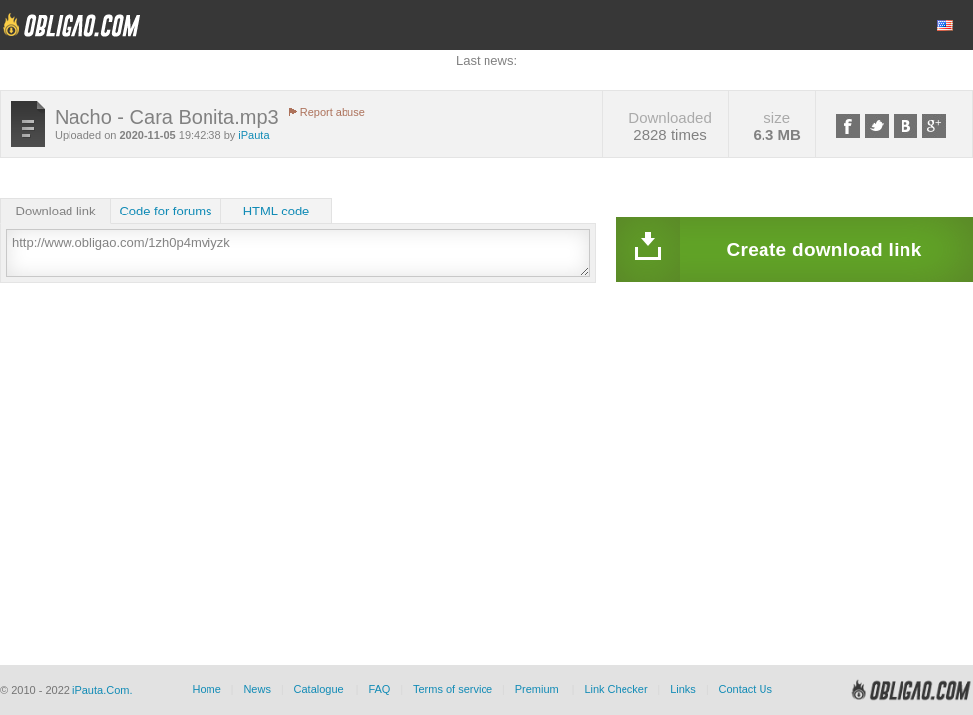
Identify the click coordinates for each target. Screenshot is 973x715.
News (257, 689)
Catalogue (319, 689)
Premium (537, 689)
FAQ (379, 689)
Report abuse (332, 112)
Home (206, 689)
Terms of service (452, 689)
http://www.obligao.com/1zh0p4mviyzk (298, 253)
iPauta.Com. (102, 690)
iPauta (253, 135)
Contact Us (744, 689)
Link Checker (615, 689)
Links (683, 689)
